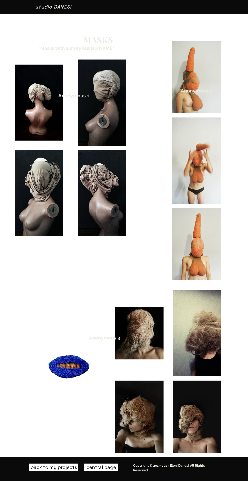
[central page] (101, 467)
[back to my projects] (53, 467)
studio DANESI (53, 7)
